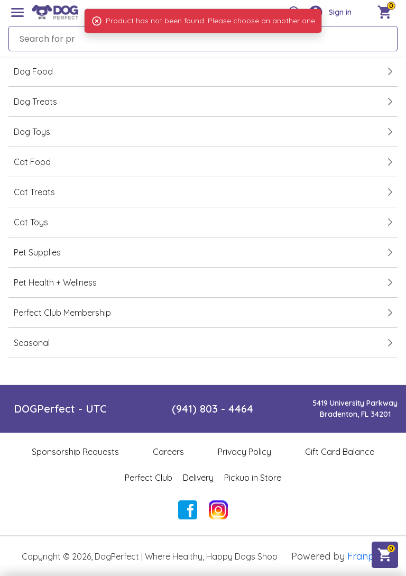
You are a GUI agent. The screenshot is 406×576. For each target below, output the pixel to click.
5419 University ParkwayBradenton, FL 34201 (355, 408)
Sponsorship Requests (75, 451)
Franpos (365, 556)
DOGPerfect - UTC (60, 408)
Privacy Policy (244, 451)
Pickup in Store (252, 477)
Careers (168, 451)
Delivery (198, 477)
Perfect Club (148, 477)
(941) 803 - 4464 (212, 408)
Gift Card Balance (339, 451)
